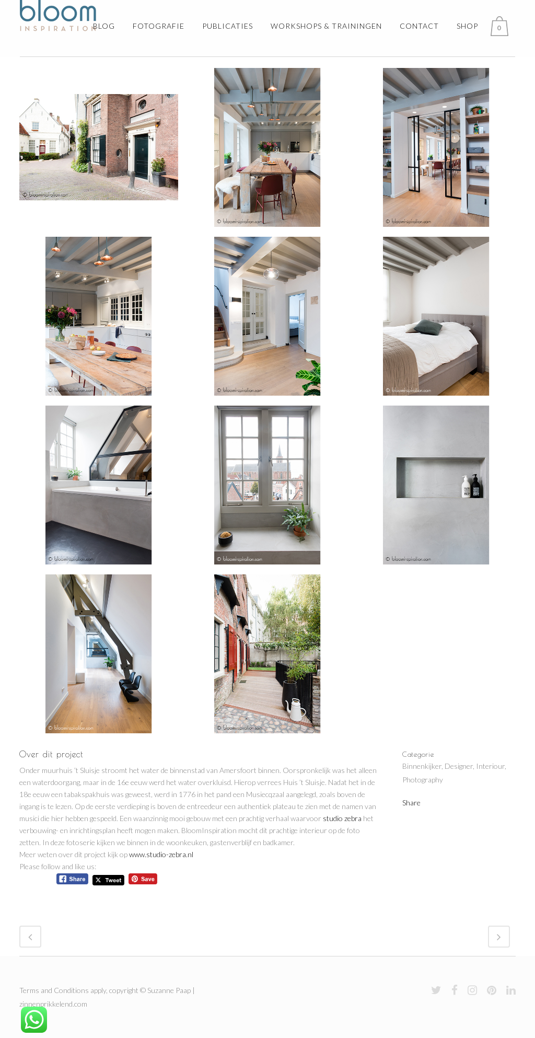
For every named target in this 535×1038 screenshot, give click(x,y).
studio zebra (342, 818)
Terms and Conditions (54, 990)
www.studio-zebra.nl (161, 854)
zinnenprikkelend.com (53, 1003)
